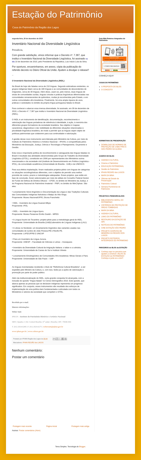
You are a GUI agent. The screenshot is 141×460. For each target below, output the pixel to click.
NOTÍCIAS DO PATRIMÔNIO (113, 225)
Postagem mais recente (22, 426)
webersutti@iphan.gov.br (53, 327)
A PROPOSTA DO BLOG (111, 87)
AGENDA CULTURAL (110, 160)
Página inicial (51, 426)
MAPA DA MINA (107, 175)
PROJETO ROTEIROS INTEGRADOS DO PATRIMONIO (114, 239)
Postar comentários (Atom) (29, 430)
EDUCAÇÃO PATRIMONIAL (112, 166)
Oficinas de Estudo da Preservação (110, 180)
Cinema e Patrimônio (109, 163)
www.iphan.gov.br (19, 331)
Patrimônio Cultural (109, 184)
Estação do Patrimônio (57, 14)
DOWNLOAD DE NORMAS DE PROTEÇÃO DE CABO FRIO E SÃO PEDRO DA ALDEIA (113, 147)
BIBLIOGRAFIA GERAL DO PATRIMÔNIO (112, 201)
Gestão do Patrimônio (110, 169)
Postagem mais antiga (80, 426)
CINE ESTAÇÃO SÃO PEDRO (113, 228)
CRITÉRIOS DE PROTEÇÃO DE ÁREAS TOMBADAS (114, 206)
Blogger (82, 447)
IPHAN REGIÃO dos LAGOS (33, 342)
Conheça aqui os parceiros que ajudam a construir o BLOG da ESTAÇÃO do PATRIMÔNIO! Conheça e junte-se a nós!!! (113, 255)
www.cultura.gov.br (36, 331)
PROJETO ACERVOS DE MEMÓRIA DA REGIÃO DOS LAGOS (112, 233)
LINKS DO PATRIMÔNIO (111, 217)
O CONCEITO (107, 90)
